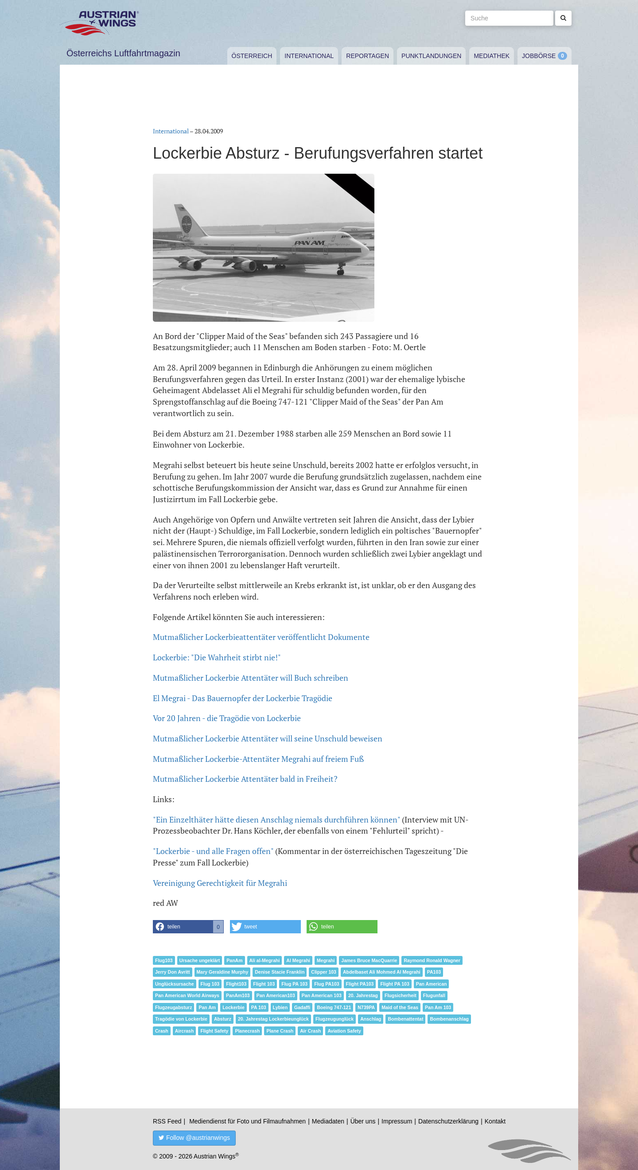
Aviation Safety (344, 1031)
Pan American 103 (322, 995)
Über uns (363, 1121)
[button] (188, 926)
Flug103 (164, 960)
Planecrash (247, 1031)
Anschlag (370, 1019)
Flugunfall (434, 995)
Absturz (222, 1019)
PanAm (234, 960)
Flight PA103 (360, 984)
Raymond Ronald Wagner (432, 960)
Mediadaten (328, 1121)
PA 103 (258, 1007)
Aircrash (184, 1031)
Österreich (252, 55)
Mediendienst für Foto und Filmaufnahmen (247, 1121)
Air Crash (310, 1031)
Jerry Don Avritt (172, 972)
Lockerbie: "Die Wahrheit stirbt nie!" (217, 657)
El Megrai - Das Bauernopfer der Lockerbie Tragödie (242, 698)
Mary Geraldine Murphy (223, 972)
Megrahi (326, 960)
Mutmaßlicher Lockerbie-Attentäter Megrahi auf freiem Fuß (258, 758)
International (309, 55)
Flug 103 (210, 984)
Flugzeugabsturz (173, 1007)
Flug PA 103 (294, 984)
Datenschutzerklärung (448, 1121)
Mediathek (492, 55)
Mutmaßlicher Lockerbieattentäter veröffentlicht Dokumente (261, 637)
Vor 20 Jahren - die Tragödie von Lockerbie (227, 718)
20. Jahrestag (363, 995)
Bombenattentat (405, 1019)
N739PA (366, 1007)
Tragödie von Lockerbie (181, 1019)
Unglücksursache (174, 984)
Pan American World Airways (187, 995)
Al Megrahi (298, 960)
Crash (161, 1031)
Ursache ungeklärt (199, 960)
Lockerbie (233, 1007)
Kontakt (495, 1121)
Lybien (280, 1007)
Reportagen (367, 55)
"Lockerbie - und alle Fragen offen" (213, 851)
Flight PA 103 (394, 984)
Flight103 (236, 984)
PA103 (434, 972)
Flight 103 (264, 984)
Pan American (431, 984)
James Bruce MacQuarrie (369, 960)
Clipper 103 (323, 972)
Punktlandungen (431, 55)
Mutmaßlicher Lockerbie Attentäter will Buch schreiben (250, 677)
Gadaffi (302, 1007)
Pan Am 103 (438, 1007)
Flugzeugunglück (334, 1019)
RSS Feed (167, 1121)
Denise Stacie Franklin (279, 972)
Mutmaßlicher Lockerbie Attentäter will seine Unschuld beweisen (267, 738)
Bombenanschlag (449, 1019)
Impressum (396, 1121)
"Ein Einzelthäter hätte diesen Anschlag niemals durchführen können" (276, 819)
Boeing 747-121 (334, 1007)
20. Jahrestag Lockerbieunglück (273, 1019)
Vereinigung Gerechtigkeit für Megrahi (220, 883)
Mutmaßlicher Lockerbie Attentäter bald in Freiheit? (245, 778)
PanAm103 (238, 995)
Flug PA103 (326, 984)
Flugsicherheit (400, 995)
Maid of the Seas (399, 1007)
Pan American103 (276, 995)
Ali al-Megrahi (264, 960)
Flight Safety (214, 1031)
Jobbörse (539, 55)
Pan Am (207, 1007)
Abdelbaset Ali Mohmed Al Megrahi (381, 972)
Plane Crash (279, 1031)
